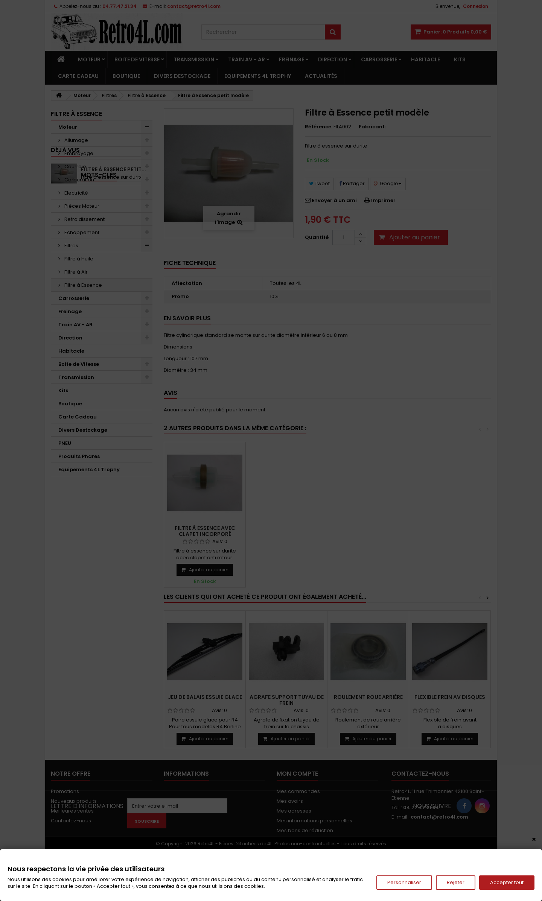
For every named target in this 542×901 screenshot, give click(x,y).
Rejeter (455, 882)
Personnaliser (404, 882)
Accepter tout (507, 882)
